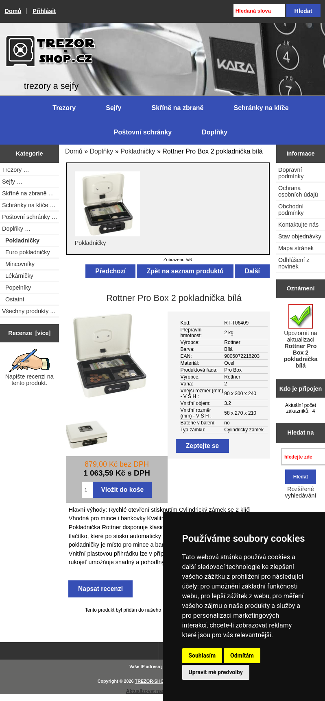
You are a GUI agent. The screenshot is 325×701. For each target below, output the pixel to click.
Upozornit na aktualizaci (300, 336)
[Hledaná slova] (259, 10)
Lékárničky (17, 276)
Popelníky (16, 287)
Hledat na (301, 432)
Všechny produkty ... (28, 311)
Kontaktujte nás (298, 224)
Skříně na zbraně (177, 107)
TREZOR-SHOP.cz (153, 681)
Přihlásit (44, 11)
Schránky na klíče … (29, 205)
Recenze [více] (29, 333)
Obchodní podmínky (290, 209)
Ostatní (13, 299)
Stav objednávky (299, 236)
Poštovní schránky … (29, 217)
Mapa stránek (296, 248)
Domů (13, 11)
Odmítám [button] (242, 655)
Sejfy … (12, 181)
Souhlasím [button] (202, 655)
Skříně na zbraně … (28, 193)
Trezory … (15, 170)
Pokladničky (137, 151)
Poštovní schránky (143, 132)
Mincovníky (18, 264)
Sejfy (113, 107)
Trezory (64, 107)
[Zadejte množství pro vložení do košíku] (87, 490)
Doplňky (101, 151)
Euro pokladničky (26, 252)
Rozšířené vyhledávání (300, 492)
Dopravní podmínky (290, 173)
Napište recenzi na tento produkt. (29, 367)
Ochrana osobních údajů (298, 191)
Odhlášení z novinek (294, 263)
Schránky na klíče (261, 107)
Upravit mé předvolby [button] (216, 672)
